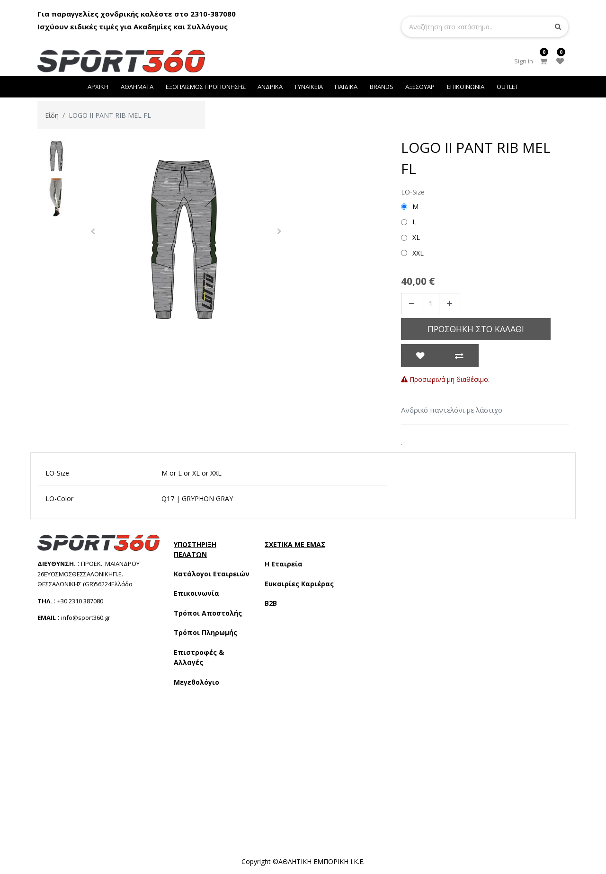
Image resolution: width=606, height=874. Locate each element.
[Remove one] (411, 303)
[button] (92, 231)
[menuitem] (98, 86)
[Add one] (449, 303)
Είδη (52, 115)
